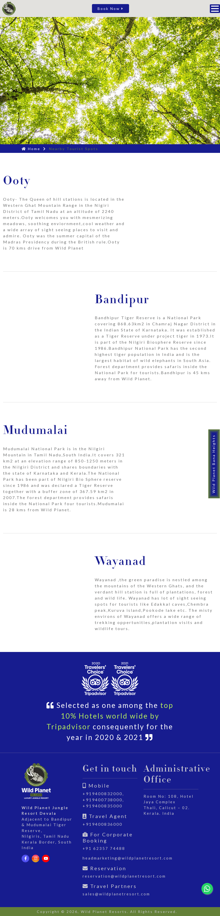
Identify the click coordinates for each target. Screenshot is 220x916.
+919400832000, (103, 793)
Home (31, 149)
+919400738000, (103, 799)
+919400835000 (102, 805)
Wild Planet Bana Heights (213, 463)
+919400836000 (102, 824)
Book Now (110, 8)
